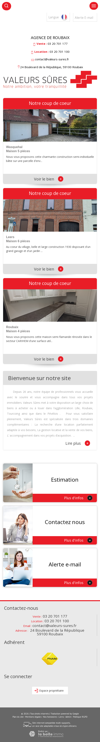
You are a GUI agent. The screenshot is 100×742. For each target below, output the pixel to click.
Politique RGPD (80, 716)
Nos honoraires (50, 716)
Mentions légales (33, 716)
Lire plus (77, 443)
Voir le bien (48, 179)
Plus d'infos (78, 497)
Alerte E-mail (84, 18)
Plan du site (18, 716)
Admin (68, 716)
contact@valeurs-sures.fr (52, 59)
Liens (61, 716)
